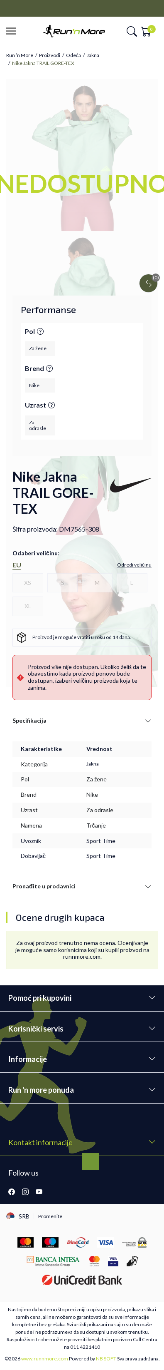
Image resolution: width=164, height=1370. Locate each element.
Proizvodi (49, 55)
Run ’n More (19, 55)
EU (16, 565)
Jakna (93, 55)
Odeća (73, 55)
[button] (13, 31)
